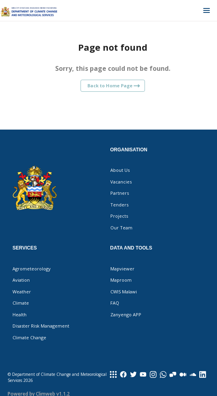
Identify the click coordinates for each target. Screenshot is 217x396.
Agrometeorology (31, 269)
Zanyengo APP (125, 314)
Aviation (21, 280)
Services (24, 248)
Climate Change (29, 337)
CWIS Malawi (123, 292)
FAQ (114, 303)
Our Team (121, 228)
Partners (119, 193)
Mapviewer (122, 269)
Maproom (121, 280)
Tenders (119, 205)
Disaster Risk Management (40, 326)
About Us (120, 170)
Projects (119, 216)
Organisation (128, 150)
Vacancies (121, 182)
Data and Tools (131, 248)
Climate (20, 303)
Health (19, 314)
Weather (21, 292)
